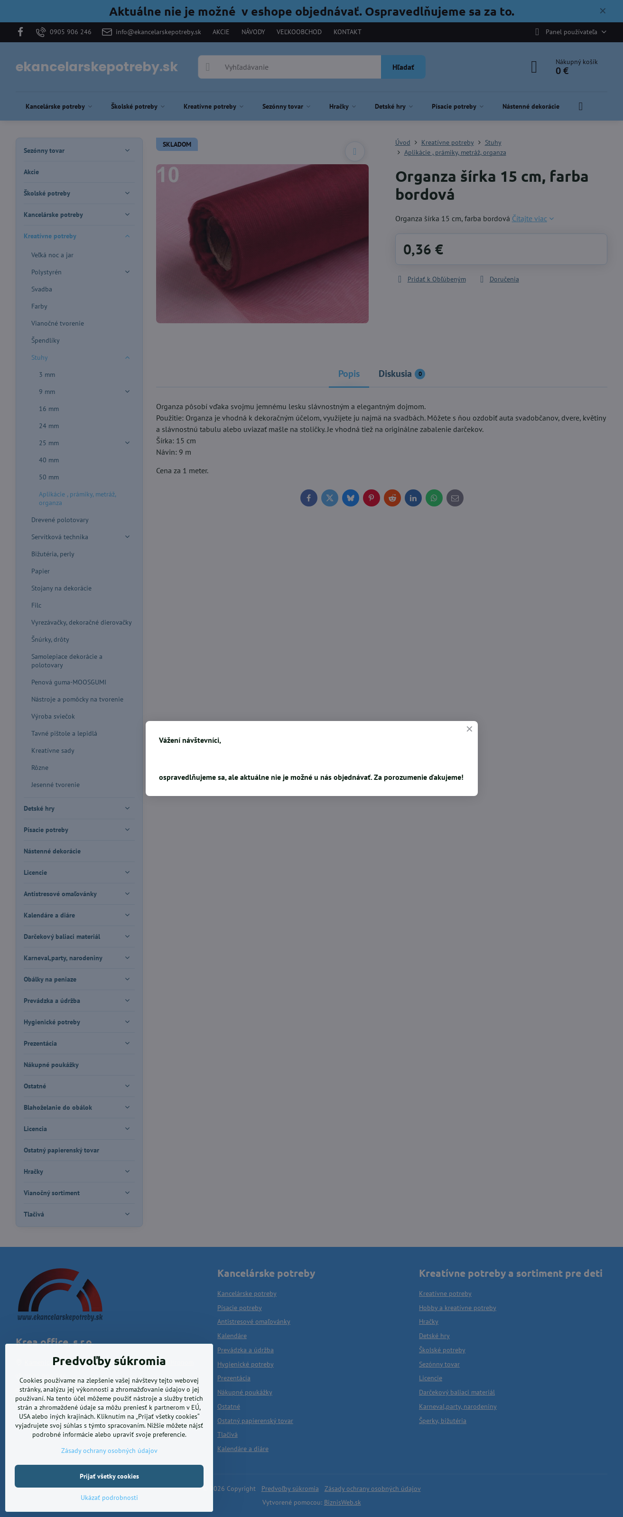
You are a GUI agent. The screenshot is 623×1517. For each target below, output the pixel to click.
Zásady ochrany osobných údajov (109, 1450)
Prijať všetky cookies (109, 1476)
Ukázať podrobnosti (109, 1497)
